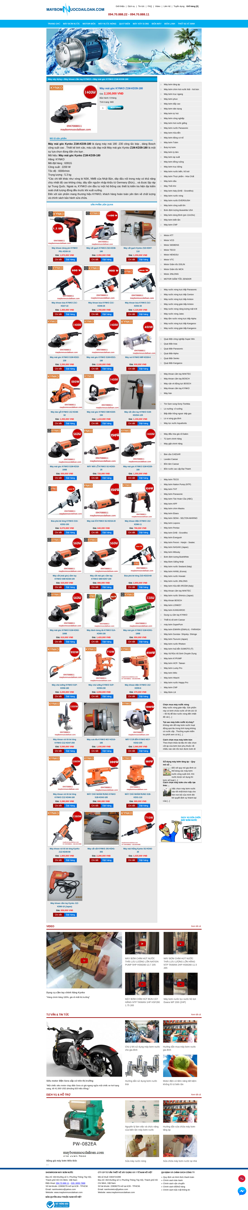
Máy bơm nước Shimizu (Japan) (178, 595)
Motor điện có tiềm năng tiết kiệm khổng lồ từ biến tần (180, 1082)
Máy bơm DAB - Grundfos (176, 533)
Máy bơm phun (171, 99)
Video (157, 6)
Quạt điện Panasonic (173, 348)
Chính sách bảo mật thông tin (176, 1190)
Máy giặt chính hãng (173, 443)
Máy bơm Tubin (171, 142)
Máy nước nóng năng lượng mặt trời (180, 309)
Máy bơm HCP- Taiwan (174, 663)
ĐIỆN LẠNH (169, 24)
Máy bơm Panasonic (173, 494)
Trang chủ (54, 24)
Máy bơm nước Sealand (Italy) (178, 566)
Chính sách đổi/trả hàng (174, 1186)
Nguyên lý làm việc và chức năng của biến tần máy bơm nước (142, 1128)
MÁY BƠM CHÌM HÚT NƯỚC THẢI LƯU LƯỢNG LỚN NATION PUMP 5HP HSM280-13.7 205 (142, 961)
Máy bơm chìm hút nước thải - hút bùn (181, 89)
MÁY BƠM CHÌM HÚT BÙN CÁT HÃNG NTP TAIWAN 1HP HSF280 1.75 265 (142, 1002)
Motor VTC (169, 259)
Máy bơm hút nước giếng (175, 123)
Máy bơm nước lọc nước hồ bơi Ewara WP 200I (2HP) (180, 1000)
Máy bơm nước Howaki (174, 576)
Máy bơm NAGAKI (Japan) (176, 547)
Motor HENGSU (171, 254)
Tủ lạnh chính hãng (173, 439)
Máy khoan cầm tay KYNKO (77, 79)
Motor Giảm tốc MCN (173, 269)
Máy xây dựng (55, 79)
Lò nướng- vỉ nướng (173, 409)
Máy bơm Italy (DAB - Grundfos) (178, 191)
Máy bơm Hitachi (171, 678)
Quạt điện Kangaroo (173, 363)
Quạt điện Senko (171, 358)
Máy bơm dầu (170, 181)
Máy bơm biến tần (172, 220)
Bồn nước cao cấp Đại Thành (177, 469)
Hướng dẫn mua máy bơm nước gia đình (179, 1048)
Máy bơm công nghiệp (174, 118)
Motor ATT (168, 235)
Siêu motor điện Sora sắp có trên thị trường (69, 1081)
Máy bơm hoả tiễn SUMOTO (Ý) (178, 649)
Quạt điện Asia (170, 344)
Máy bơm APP (170, 504)
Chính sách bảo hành (173, 1180)
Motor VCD (169, 240)
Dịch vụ (131, 6)
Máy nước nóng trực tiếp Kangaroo (180, 323)
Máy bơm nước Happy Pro (176, 682)
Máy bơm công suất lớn (174, 205)
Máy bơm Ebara (171, 513)
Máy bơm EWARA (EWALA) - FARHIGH (182, 629)
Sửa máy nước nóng (135, 1161)
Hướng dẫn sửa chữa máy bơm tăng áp (179, 1128)
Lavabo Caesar (171, 459)
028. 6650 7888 (78, 1183)
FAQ (150, 6)
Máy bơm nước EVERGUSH (177, 200)
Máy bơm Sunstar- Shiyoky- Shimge (180, 634)
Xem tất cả (196, 926)
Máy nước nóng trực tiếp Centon (179, 294)
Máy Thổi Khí (170, 186)
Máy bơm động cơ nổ (174, 137)
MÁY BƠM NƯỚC (71, 24)
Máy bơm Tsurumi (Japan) (176, 639)
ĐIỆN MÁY (157, 24)
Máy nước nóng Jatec (174, 314)
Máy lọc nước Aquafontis (175, 423)
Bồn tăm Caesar (171, 464)
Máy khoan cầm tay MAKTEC (177, 374)
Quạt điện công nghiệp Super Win (179, 339)
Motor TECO (169, 250)
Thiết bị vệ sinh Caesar (174, 620)
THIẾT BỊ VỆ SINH (186, 24)
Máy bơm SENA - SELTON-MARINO (180, 518)
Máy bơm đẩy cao (172, 104)
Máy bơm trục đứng (173, 166)
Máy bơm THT (170, 489)
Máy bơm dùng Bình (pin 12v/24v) (179, 215)
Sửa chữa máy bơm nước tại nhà (180, 1161)
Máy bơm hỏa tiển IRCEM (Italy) (178, 586)
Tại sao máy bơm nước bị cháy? (178, 722)
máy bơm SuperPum (173, 624)
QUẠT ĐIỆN (124, 24)
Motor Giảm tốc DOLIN (174, 264)
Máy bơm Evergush (173, 537)
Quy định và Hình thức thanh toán (178, 1177)
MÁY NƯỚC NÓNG (107, 24)
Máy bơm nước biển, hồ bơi (176, 171)
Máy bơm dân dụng (173, 108)
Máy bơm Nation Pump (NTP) (177, 484)
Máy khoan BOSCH (173, 600)
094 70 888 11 (62, 1183)
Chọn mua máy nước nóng (176, 704)
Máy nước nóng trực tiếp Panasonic (180, 289)
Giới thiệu (120, 6)
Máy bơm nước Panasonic (176, 128)
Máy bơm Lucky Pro (173, 668)
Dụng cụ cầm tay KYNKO (175, 615)
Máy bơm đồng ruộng (174, 162)
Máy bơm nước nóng (173, 196)
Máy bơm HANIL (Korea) (175, 571)
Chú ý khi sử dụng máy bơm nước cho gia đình (142, 1048)
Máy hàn (168, 393)
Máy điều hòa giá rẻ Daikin (176, 434)
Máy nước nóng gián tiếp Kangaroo (180, 328)
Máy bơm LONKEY (172, 605)
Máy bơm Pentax (171, 528)
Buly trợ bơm (170, 147)
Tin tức (141, 6)
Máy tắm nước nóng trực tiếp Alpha (180, 318)
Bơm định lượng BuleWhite (176, 557)
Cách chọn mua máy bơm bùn (177, 740)
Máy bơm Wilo (170, 673)
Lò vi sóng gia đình (172, 418)
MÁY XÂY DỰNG (141, 24)
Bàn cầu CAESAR (172, 454)
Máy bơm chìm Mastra (174, 508)
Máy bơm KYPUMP (173, 658)
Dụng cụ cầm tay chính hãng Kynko (65, 992)
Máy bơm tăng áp (172, 84)
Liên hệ (167, 6)
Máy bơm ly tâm (171, 152)
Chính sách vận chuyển (173, 1183)
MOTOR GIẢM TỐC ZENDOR (177, 279)
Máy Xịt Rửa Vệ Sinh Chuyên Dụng (180, 653)
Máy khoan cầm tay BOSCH (177, 378)
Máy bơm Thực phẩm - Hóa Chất (179, 176)
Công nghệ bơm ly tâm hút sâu (178, 761)
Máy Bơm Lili (170, 692)
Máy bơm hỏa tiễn (172, 133)
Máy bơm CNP (170, 225)
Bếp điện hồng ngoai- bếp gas (177, 413)
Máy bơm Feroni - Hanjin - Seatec (179, 542)
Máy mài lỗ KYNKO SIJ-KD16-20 (101, 521)
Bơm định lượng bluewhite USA (178, 210)
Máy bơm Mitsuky (172, 552)
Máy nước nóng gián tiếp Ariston (179, 304)
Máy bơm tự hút (171, 113)
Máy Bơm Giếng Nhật (174, 562)
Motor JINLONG (171, 274)
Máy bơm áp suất (172, 157)
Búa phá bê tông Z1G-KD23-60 (138, 576)
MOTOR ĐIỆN (89, 24)
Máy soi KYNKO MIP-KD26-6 (138, 357)
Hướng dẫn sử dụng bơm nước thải (141, 1082)
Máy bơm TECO (171, 479)
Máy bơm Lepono (172, 523)
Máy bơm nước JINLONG (176, 581)
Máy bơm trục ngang (173, 94)
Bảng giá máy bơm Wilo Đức (61, 1160)
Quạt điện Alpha (171, 353)
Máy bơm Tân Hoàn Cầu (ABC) (178, 499)
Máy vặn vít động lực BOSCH (177, 383)
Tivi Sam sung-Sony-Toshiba (177, 404)
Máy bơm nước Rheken (175, 644)
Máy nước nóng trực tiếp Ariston (178, 299)
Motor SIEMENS (171, 245)
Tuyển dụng (179, 6)
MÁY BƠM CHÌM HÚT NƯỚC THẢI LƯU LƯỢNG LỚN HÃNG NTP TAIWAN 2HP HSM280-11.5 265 (180, 963)
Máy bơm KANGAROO (174, 610)
